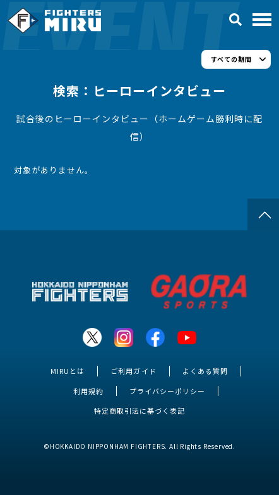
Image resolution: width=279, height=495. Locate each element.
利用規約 (88, 391)
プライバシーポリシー (167, 391)
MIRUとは (67, 371)
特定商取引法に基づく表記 (139, 410)
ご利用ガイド (133, 371)
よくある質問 (205, 371)
